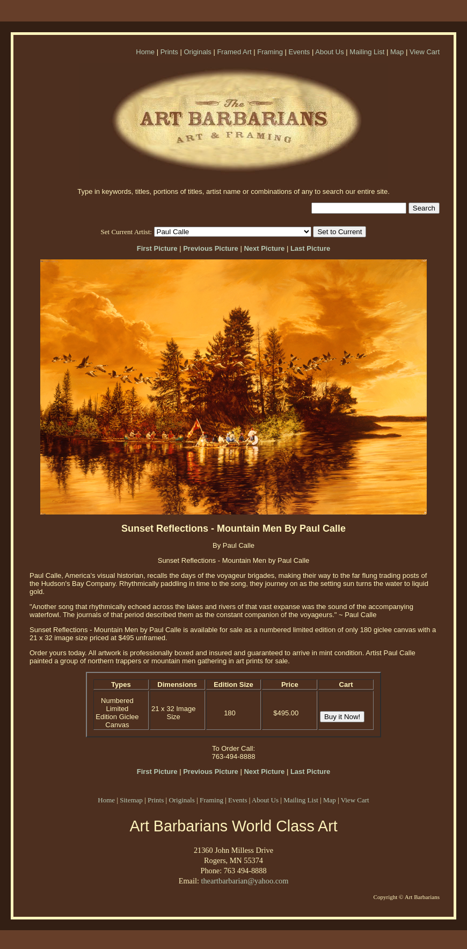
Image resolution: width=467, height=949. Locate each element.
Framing (270, 52)
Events (299, 52)
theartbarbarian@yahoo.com (244, 880)
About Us (329, 52)
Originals (197, 52)
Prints (169, 52)
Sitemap (131, 800)
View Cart (425, 52)
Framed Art (234, 52)
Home (145, 52)
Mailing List (366, 52)
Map (397, 52)
